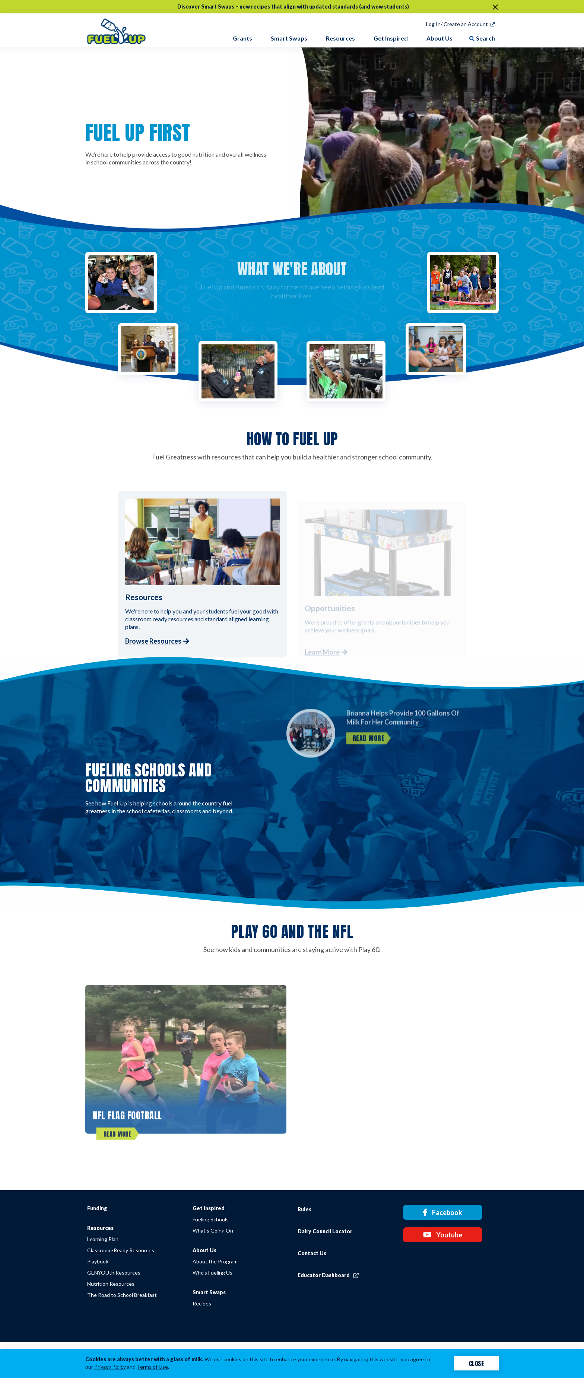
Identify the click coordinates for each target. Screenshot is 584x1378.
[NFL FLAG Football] (185, 1070)
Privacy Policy (110, 1366)
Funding (97, 1208)
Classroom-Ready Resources (120, 1250)
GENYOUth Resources (113, 1272)
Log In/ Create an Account (457, 24)
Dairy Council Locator (325, 1231)
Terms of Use (152, 1366)
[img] (116, 30)
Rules (304, 1209)
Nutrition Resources (110, 1284)
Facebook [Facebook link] (442, 1212)
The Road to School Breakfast (122, 1295)
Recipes (202, 1303)
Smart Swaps (209, 1292)
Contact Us (312, 1253)
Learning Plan (102, 1239)
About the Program (215, 1261)
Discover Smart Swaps (205, 6)
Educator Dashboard (328, 1275)
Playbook (97, 1261)
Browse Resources (153, 641)
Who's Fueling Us (212, 1272)
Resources (100, 1228)
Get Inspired (209, 1208)
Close (476, 1363)
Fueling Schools (211, 1219)
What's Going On (213, 1230)
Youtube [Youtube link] (442, 1235)
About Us (204, 1250)
